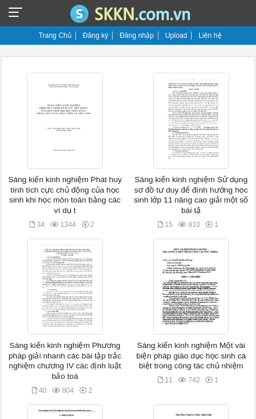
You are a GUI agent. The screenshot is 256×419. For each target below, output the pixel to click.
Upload (176, 35)
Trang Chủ (54, 35)
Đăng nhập (137, 35)
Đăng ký (95, 35)
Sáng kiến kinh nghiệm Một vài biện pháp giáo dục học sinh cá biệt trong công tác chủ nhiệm (191, 355)
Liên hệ (210, 35)
